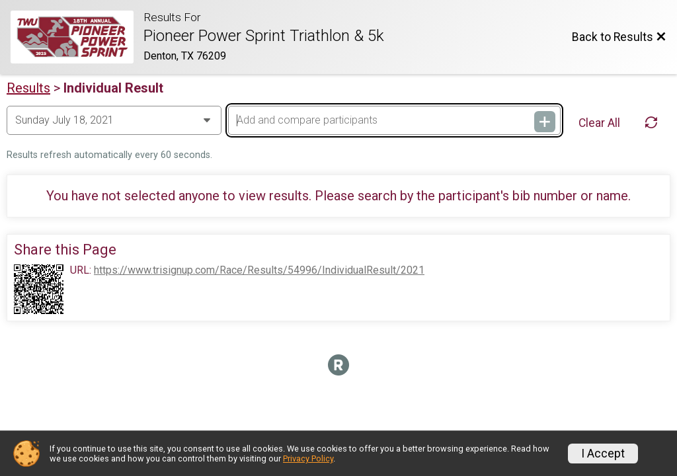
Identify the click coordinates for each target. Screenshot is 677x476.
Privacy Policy (308, 458)
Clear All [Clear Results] (599, 123)
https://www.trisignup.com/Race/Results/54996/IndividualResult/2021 (259, 270)
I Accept (603, 453)
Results (28, 88)
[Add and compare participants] (394, 120)
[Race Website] (77, 37)
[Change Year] (114, 120)
